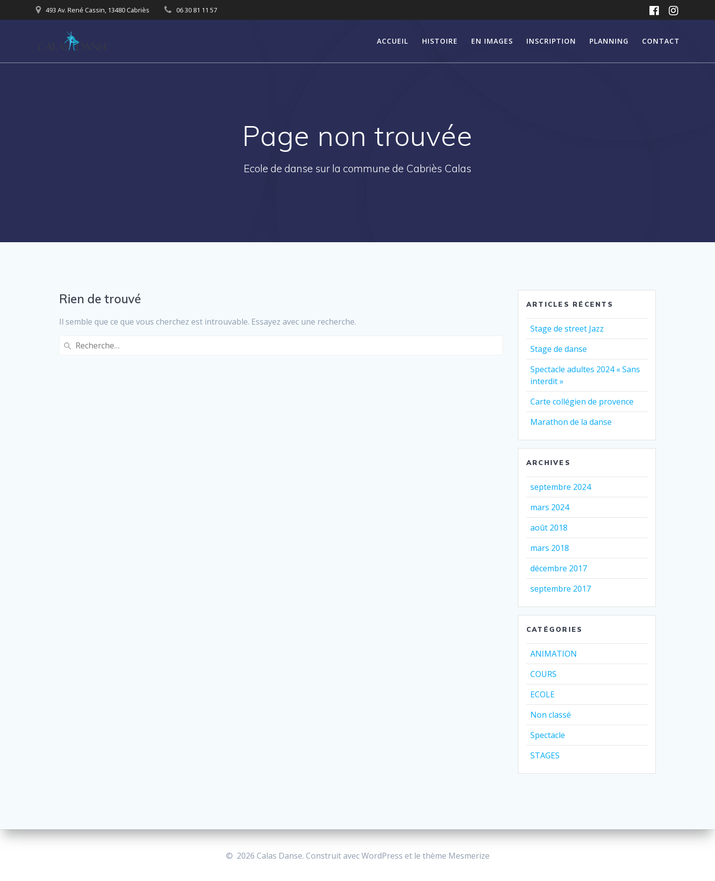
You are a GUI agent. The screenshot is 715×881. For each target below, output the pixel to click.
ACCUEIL (392, 41)
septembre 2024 (560, 486)
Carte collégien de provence (582, 401)
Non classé (550, 714)
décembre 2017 (558, 568)
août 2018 (549, 527)
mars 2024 (549, 507)
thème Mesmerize (456, 855)
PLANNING (609, 41)
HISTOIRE (440, 41)
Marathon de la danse (571, 421)
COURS (543, 674)
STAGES (545, 755)
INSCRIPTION (551, 41)
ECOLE (542, 694)
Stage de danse (558, 348)
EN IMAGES (492, 41)
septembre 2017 (560, 588)
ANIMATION (553, 653)
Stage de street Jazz (567, 328)
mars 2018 (549, 547)
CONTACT (661, 41)
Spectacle (547, 735)
